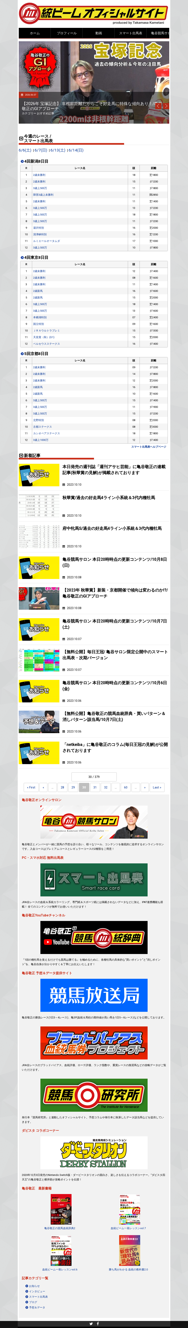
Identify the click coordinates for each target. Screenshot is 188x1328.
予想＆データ (37, 1307)
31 (95, 787)
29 (73, 787)
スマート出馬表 (130, 33)
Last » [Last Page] (157, 787)
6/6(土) (25, 150)
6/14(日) (76, 150)
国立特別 (38, 323)
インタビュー (37, 1291)
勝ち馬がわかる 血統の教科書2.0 (128, 1269)
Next (166, 106)
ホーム (35, 33)
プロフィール (67, 33)
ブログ (33, 1302)
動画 (98, 33)
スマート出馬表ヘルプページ (148, 446)
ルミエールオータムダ (46, 241)
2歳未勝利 (39, 174)
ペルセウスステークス (46, 343)
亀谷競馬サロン (162, 33)
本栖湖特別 (40, 317)
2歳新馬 (38, 290)
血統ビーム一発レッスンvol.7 (128, 1228)
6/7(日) (41, 150)
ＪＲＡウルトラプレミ (46, 330)
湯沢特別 (38, 227)
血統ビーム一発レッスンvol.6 (59, 1269)
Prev (158, 106)
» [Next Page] (145, 787)
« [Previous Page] (43, 787)
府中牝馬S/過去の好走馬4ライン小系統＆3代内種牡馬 (112, 528)
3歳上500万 (40, 188)
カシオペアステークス (46, 433)
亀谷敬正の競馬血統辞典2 (59, 1228)
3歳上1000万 (40, 439)
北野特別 (38, 420)
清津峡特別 (40, 234)
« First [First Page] (31, 787)
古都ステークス (42, 426)
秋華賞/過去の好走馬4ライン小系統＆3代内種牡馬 (108, 497)
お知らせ (34, 1286)
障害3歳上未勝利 (43, 194)
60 (125, 787)
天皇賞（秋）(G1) (43, 337)
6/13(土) (58, 150)
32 (105, 787)
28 (62, 787)
